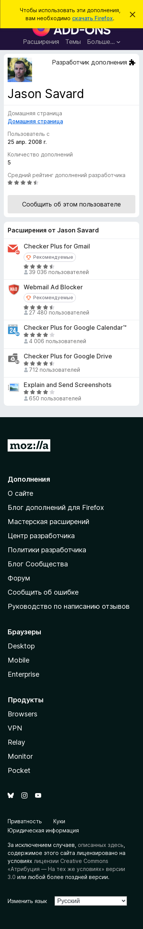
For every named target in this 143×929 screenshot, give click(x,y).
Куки (59, 821)
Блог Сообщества (38, 564)
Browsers (22, 714)
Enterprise (23, 674)
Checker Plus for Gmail (57, 246)
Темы (73, 41)
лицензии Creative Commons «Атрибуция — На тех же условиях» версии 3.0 (66, 869)
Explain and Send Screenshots (67, 385)
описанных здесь (101, 845)
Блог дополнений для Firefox (56, 507)
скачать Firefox (92, 18)
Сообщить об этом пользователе (71, 204)
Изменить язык (27, 901)
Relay (16, 742)
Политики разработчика (47, 550)
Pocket (19, 770)
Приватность (25, 821)
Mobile (18, 660)
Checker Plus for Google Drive (68, 356)
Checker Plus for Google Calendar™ (75, 327)
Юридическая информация (43, 830)
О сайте (20, 493)
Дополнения (29, 479)
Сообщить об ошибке (43, 592)
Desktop (21, 646)
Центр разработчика (41, 536)
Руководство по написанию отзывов (69, 606)
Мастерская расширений (48, 522)
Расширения (41, 41)
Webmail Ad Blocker (53, 287)
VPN (15, 728)
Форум (19, 578)
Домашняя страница (35, 121)
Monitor (20, 756)
